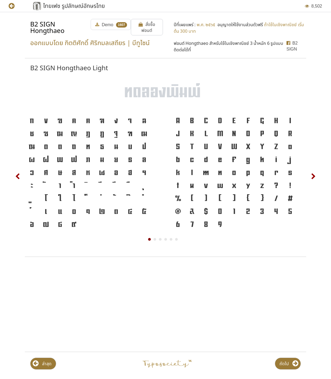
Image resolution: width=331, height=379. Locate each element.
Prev (17, 176)
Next (313, 176)
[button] (15, 6)
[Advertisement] (94, 304)
